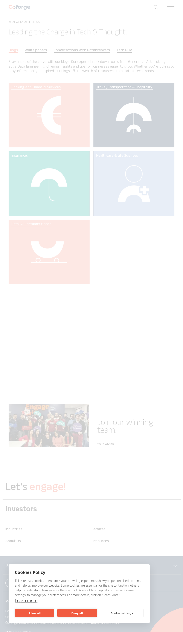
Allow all (35, 613)
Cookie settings (122, 613)
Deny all (77, 613)
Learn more (26, 601)
